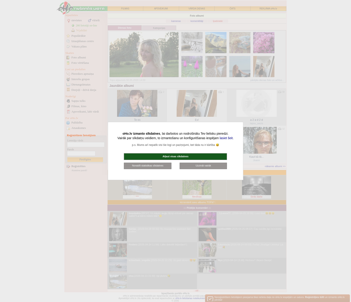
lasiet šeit (226, 138)
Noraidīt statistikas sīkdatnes (147, 165)
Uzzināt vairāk (203, 165)
